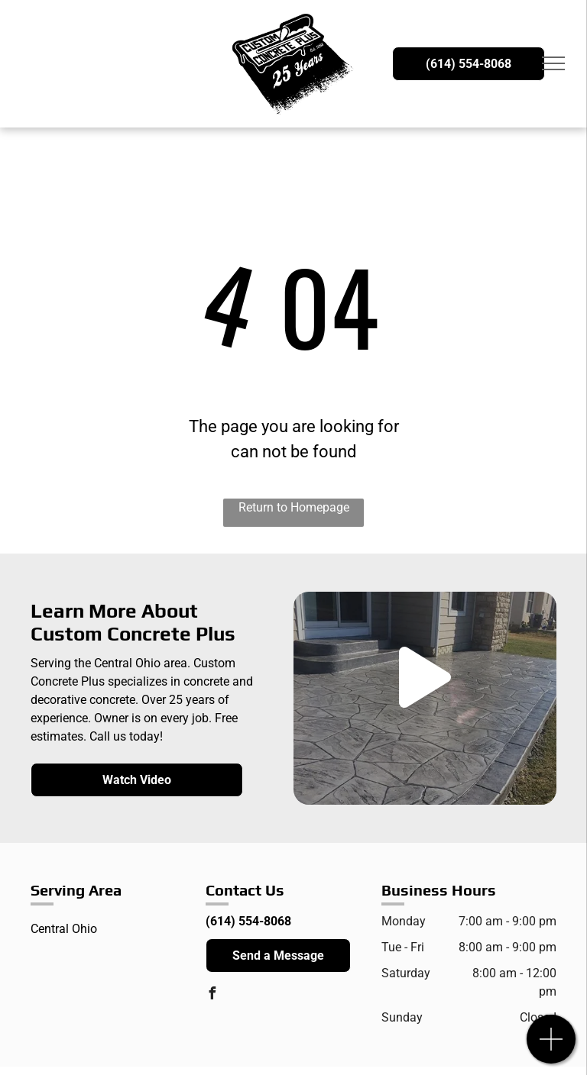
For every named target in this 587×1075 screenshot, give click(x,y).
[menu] (553, 63)
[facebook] (212, 995)
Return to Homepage (293, 507)
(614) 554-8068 (248, 921)
